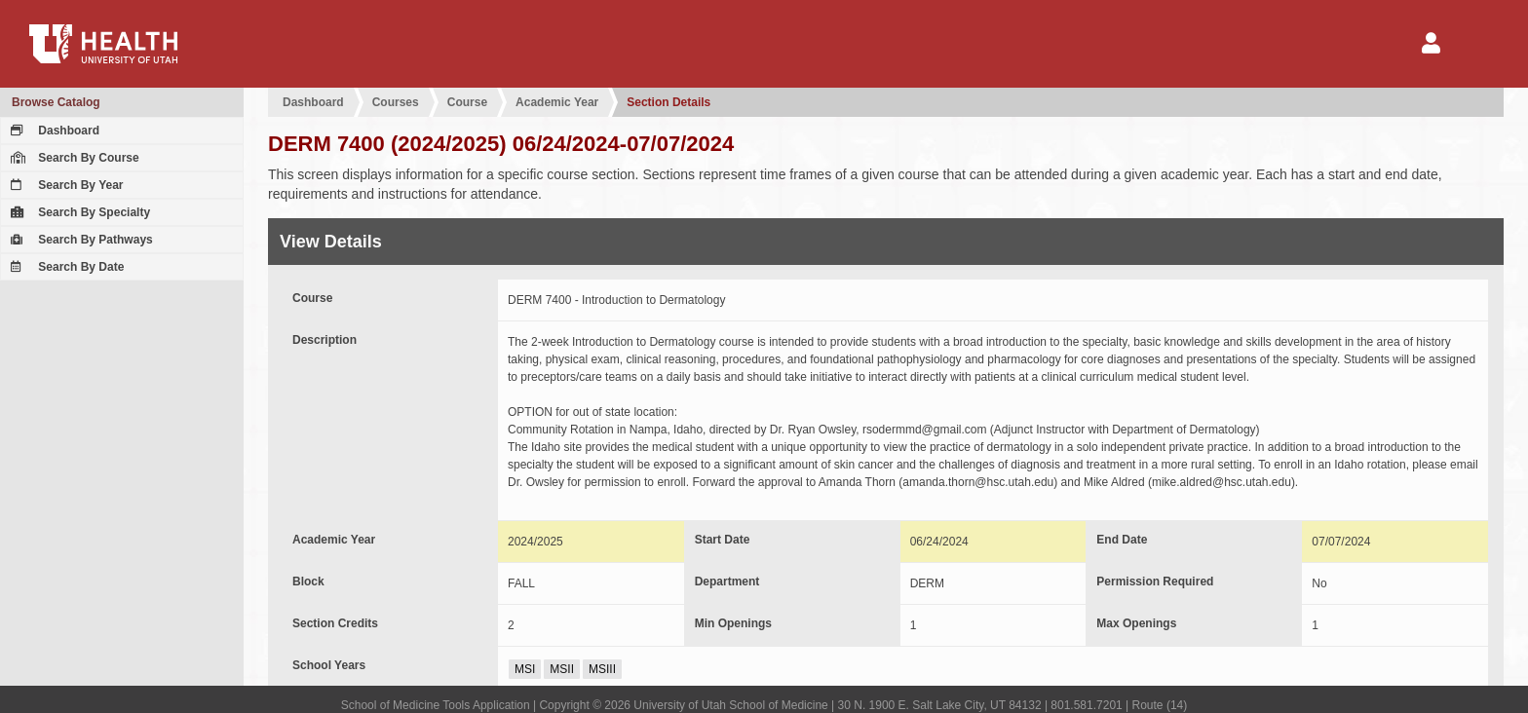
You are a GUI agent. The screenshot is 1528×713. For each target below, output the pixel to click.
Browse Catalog (56, 102)
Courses (395, 102)
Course (467, 102)
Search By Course (72, 158)
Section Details (668, 102)
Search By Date (65, 267)
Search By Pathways (79, 239)
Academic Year (557, 102)
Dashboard (52, 130)
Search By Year (65, 185)
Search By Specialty (78, 212)
